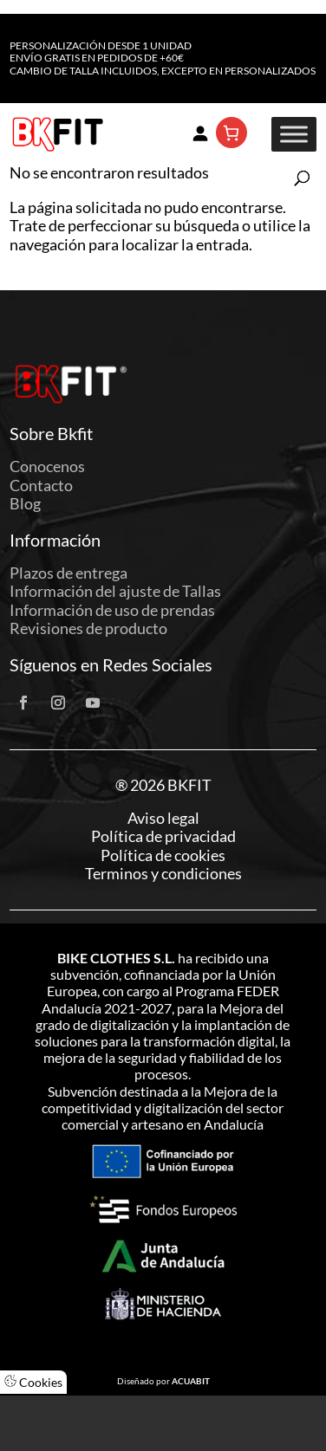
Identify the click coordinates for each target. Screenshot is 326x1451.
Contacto (41, 485)
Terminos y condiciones (163, 874)
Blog (25, 503)
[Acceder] (200, 132)
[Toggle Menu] (294, 134)
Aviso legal (163, 818)
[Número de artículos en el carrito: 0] (231, 132)
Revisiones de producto (88, 628)
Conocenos (47, 466)
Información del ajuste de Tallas (115, 590)
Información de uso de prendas (112, 609)
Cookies (33, 1382)
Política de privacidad (163, 836)
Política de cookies (163, 855)
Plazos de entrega (68, 572)
